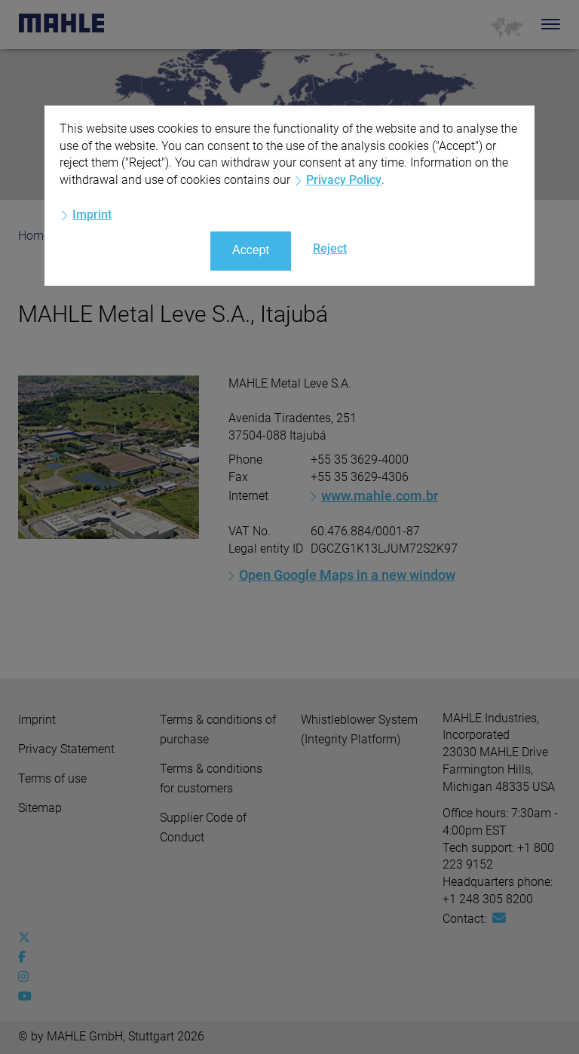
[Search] (528, 24)
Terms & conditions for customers (211, 778)
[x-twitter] (27, 938)
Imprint (37, 719)
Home (34, 235)
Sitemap (40, 808)
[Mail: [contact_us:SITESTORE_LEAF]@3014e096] (499, 918)
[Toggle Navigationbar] (550, 24)
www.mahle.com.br (379, 496)
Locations (189, 235)
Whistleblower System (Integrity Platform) (359, 729)
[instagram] (27, 977)
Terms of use (52, 778)
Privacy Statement (66, 749)
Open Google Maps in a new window (347, 575)
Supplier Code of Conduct (203, 827)
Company (106, 235)
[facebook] (27, 957)
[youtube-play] (27, 997)
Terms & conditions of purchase (218, 729)
